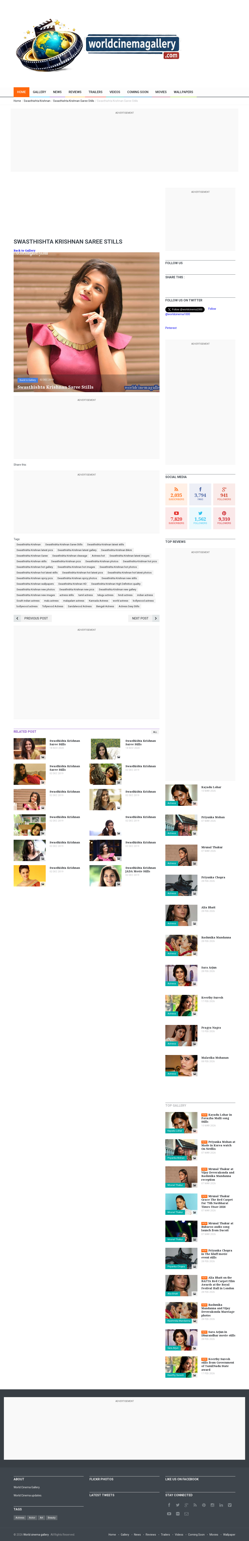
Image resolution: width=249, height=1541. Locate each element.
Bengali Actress (105, 606)
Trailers (96, 92)
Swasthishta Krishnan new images (36, 595)
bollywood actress (27, 606)
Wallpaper (229, 1534)
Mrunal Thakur (175, 1185)
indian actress (145, 595)
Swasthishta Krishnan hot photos (118, 567)
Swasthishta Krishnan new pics (76, 589)
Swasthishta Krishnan (29, 544)
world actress (120, 600)
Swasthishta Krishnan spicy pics (35, 578)
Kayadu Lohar (174, 1130)
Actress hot (98, 555)
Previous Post (31, 618)
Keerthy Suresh (175, 1375)
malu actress (51, 600)
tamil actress (85, 595)
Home (21, 92)
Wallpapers (183, 92)
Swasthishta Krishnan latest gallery (77, 550)
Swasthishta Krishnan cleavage (69, 555)
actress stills (67, 595)
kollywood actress (143, 600)
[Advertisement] (124, 142)
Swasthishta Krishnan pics (66, 561)
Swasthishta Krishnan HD (72, 583)
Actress (171, 803)
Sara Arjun (173, 1348)
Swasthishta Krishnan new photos (36, 589)
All (155, 732)
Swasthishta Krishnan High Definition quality (115, 583)
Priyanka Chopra (176, 1266)
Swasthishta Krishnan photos (101, 561)
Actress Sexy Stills (129, 606)
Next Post (146, 618)
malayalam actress (73, 600)
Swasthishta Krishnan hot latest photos (130, 572)
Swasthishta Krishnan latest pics (35, 550)
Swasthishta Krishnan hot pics (140, 561)
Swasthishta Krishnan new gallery (117, 589)
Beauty (51, 1517)
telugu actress (105, 595)
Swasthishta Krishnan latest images (129, 555)
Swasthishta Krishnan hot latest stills (37, 572)
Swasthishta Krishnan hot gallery (35, 567)
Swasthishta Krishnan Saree (32, 555)
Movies (161, 92)
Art (41, 1517)
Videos (115, 92)
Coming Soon (137, 92)
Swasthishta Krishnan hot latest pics (82, 572)
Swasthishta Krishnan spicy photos (77, 578)
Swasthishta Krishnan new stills (119, 578)
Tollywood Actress (52, 606)
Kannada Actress (98, 600)
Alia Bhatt (172, 1293)
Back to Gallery (24, 250)
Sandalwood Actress (80, 606)
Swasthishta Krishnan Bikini (116, 550)
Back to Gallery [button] (28, 380)
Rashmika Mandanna (178, 1321)
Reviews (75, 92)
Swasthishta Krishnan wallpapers (35, 583)
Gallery (39, 92)
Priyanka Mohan (176, 1158)
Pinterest (171, 327)
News (57, 92)
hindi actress (125, 595)
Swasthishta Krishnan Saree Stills (63, 544)
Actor (32, 1517)
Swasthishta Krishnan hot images (76, 567)
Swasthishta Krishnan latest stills (105, 544)
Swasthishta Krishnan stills (31, 561)
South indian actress (28, 600)
